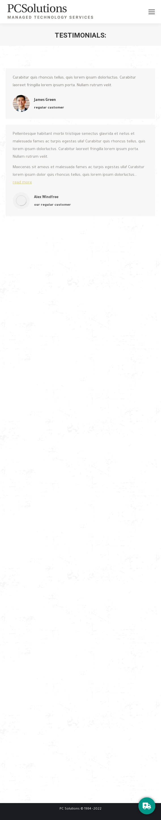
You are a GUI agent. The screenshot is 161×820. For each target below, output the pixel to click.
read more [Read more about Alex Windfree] (22, 183)
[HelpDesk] (146, 805)
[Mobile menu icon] (151, 12)
